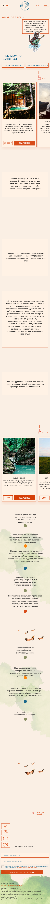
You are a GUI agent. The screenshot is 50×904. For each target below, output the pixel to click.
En (7, 6)
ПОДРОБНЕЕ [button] (24, 143)
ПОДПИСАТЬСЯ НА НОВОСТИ (22, 872)
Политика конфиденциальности (11, 885)
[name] (25, 861)
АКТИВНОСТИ (16, 17)
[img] (5, 838)
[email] (25, 855)
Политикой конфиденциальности (26, 867)
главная (5, 17)
